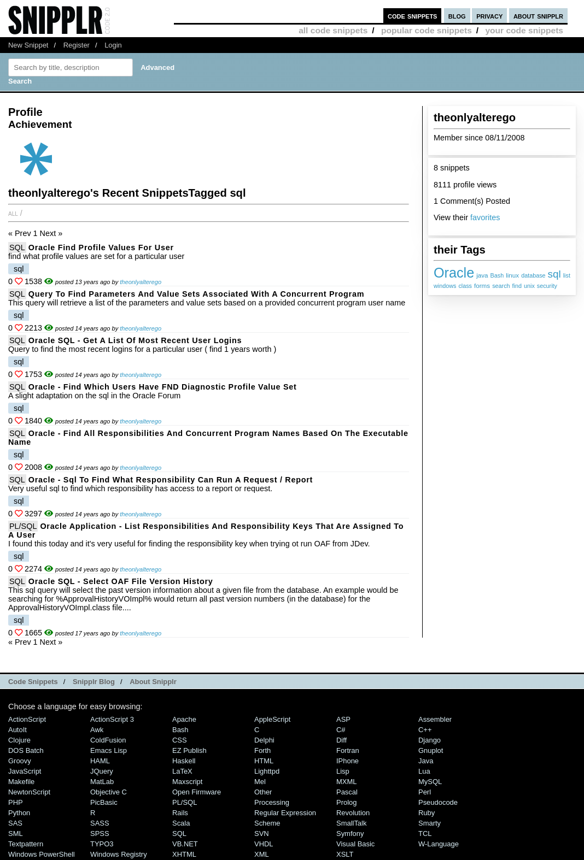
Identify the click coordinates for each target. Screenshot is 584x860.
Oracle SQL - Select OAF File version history (120, 581)
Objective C (108, 792)
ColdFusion (108, 740)
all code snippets (333, 30)
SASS (99, 823)
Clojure (19, 740)
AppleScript (272, 719)
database (533, 275)
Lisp (342, 771)
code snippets (412, 15)
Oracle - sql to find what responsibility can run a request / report (170, 479)
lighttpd (266, 771)
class (465, 285)
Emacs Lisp (108, 750)
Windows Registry (118, 854)
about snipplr (538, 15)
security (547, 285)
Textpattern (25, 844)
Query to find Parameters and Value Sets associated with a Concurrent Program (196, 294)
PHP (15, 802)
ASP (343, 719)
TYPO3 (101, 844)
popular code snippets (426, 30)
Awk (96, 730)
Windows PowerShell (41, 854)
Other (263, 792)
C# (341, 730)
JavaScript (24, 771)
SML (15, 833)
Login (113, 45)
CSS (179, 740)
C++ (424, 730)
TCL (424, 833)
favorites (485, 217)
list (566, 275)
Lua (424, 771)
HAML (100, 761)
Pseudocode (438, 802)
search (501, 285)
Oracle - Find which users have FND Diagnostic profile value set (162, 386)
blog (457, 15)
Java (425, 761)
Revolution (353, 813)
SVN (261, 833)
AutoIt (17, 730)
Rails (180, 813)
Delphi (264, 740)
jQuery (101, 771)
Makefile (21, 781)
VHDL (263, 844)
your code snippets (524, 30)
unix (529, 285)
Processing (271, 802)
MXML (346, 781)
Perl (424, 792)
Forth (262, 750)
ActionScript (27, 719)
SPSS (99, 833)
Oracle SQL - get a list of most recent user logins (135, 340)
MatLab (102, 781)
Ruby (426, 813)
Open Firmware (196, 792)
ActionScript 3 (112, 719)
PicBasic (104, 802)
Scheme (267, 823)
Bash (497, 275)
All (13, 213)
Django (429, 740)
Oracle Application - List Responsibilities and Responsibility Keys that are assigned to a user (206, 530)
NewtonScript (29, 792)
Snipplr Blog (94, 682)
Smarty (429, 823)
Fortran (347, 750)
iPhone (347, 761)
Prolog (346, 802)
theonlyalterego (140, 282)
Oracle (454, 272)
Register (76, 45)
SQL (17, 247)
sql (554, 274)
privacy (489, 15)
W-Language (438, 844)
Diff (341, 740)
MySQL (430, 781)
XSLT (344, 854)
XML (261, 854)
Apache (184, 719)
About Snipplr (153, 682)
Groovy (19, 761)
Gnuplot (430, 750)
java (482, 275)
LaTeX (182, 771)
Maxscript (187, 781)
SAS (15, 823)
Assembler (435, 719)
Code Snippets (33, 682)
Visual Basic (355, 844)
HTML (263, 761)
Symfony (350, 833)
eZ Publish (189, 750)
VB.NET (185, 844)
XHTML (184, 854)
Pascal (347, 792)
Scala (181, 823)
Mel (260, 781)
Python (19, 813)
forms (482, 285)
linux (512, 275)
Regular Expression (285, 813)
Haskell (183, 761)
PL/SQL (23, 526)
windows (445, 285)
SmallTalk (351, 823)
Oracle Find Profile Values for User (101, 247)
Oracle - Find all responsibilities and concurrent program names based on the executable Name (208, 437)
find (517, 285)
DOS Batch (26, 750)
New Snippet (28, 45)
